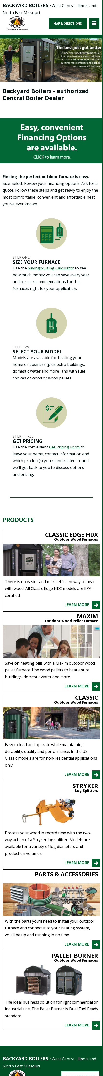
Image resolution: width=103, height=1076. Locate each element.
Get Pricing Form (64, 447)
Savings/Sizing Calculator (51, 268)
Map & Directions (67, 23)
